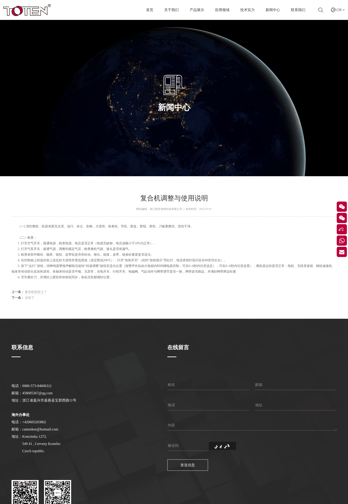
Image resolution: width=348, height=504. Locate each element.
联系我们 (298, 10)
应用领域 (222, 10)
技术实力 (247, 10)
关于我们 (171, 10)
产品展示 (197, 10)
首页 (149, 10)
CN (338, 9)
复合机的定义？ (29, 292)
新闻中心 (273, 10)
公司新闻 (189, 119)
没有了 (23, 298)
